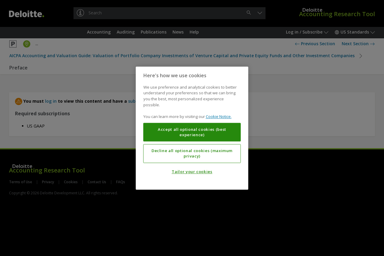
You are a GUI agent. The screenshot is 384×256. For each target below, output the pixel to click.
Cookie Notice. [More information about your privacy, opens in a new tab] (219, 116)
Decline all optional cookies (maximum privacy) (192, 153)
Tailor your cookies (192, 171)
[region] (192, 128)
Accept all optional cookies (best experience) (192, 132)
